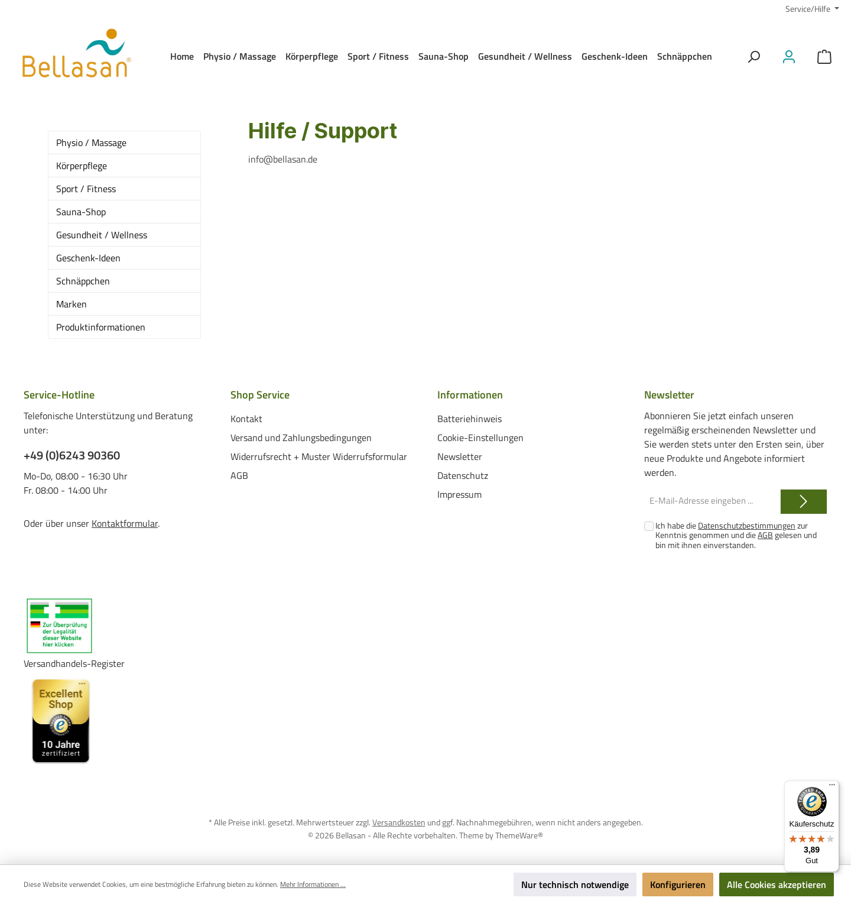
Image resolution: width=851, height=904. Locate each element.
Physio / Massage (91, 142)
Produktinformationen (100, 327)
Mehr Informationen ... (313, 884)
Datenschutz (462, 475)
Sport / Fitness (86, 189)
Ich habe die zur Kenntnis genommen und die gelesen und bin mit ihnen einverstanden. (736, 535)
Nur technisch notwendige (575, 884)
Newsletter (459, 456)
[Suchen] (753, 56)
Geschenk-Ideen (88, 258)
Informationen (470, 395)
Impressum (459, 494)
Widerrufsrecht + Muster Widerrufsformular (318, 456)
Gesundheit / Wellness (101, 235)
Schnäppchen (83, 281)
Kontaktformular (125, 523)
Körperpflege (81, 165)
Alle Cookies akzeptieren (776, 884)
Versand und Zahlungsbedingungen (301, 437)
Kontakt (246, 418)
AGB (239, 475)
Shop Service (260, 395)
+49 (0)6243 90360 (72, 455)
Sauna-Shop (81, 212)
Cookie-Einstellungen (480, 437)
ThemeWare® (519, 834)
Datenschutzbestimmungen (746, 525)
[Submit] (803, 501)
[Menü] (832, 787)
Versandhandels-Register (74, 663)
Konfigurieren (678, 884)
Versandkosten (399, 822)
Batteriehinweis (469, 418)
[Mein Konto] (789, 56)
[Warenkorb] (824, 56)
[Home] (182, 56)
